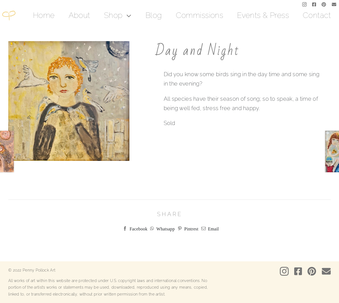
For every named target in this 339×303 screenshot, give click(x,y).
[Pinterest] (187, 228)
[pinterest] (324, 4)
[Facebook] (133, 228)
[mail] (334, 4)
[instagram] (304, 4)
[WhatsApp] (161, 228)
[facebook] (314, 4)
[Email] (209, 228)
